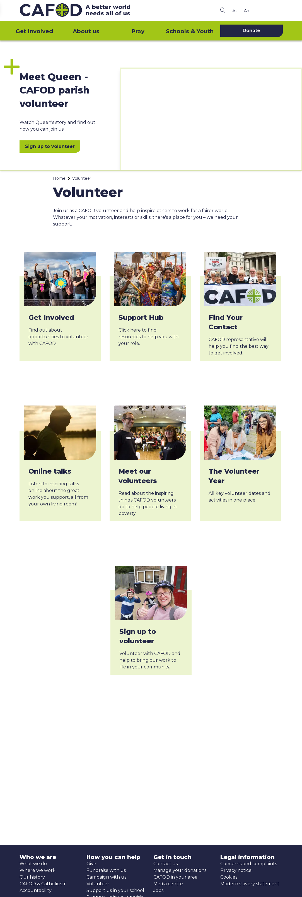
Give (91, 863)
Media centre (168, 883)
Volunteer (97, 883)
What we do (33, 863)
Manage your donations (179, 870)
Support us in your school (115, 890)
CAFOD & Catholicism (43, 883)
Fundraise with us (106, 870)
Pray (137, 31)
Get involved (34, 31)
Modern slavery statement (249, 883)
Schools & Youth (190, 31)
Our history (32, 877)
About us (86, 31)
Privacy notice (236, 870)
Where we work (37, 870)
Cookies (228, 877)
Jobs (158, 890)
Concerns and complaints (248, 863)
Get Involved (51, 317)
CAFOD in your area (175, 877)
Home (59, 178)
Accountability (36, 890)
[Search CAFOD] (223, 10)
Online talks (49, 471)
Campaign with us (106, 877)
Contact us (165, 863)
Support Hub (141, 317)
